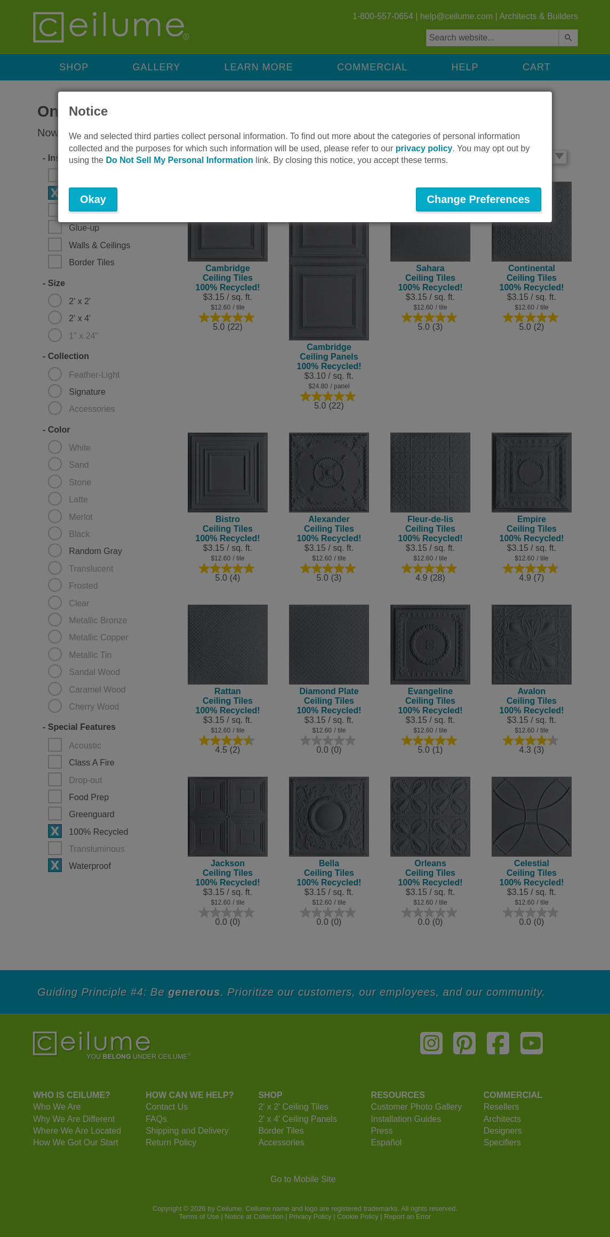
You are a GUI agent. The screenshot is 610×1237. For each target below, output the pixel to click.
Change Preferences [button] (478, 199)
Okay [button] (93, 199)
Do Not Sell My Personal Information (179, 160)
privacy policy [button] (424, 148)
